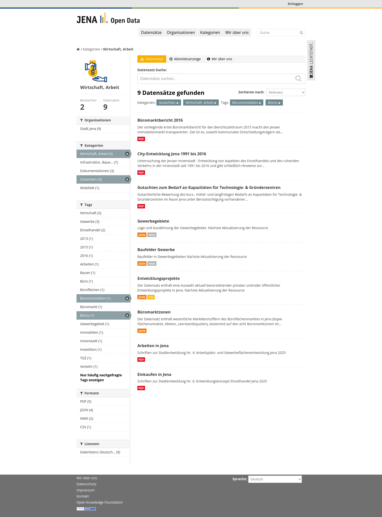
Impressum (85, 490)
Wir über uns (237, 32)
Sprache (239, 479)
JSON (141, 235)
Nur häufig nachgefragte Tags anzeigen (101, 377)
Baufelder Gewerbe (156, 249)
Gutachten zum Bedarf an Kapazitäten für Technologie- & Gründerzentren (208, 187)
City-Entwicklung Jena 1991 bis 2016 (171, 153)
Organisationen (181, 32)
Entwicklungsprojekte (158, 278)
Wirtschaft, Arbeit (118, 49)
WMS (151, 235)
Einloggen (295, 3)
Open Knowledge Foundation (99, 502)
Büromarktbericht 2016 (160, 120)
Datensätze (151, 32)
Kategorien (210, 32)
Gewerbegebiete (153, 221)
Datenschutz (86, 484)
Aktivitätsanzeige (185, 59)
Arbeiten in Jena (153, 345)
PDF (141, 139)
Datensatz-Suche (151, 70)
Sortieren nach (250, 92)
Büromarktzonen (154, 312)
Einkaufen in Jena (154, 374)
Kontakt (82, 496)
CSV (151, 297)
